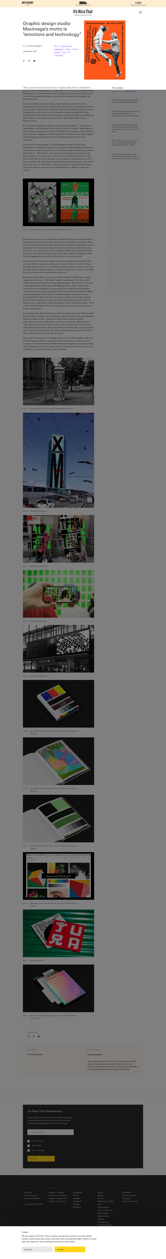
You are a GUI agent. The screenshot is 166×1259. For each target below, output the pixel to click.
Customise (28, 1249)
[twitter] (29, 61)
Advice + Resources (57, 1198)
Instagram (77, 1192)
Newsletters (103, 1222)
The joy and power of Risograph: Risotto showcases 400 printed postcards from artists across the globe (125, 128)
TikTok (76, 1195)
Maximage (46, 91)
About (100, 1192)
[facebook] (24, 61)
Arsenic (73, 239)
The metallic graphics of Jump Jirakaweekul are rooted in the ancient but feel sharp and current (125, 156)
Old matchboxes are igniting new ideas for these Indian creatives (125, 101)
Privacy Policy (104, 1207)
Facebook (77, 1201)
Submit (101, 1195)
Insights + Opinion (56, 1192)
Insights (101, 1219)
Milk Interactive (64, 286)
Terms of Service (105, 1210)
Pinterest (77, 1207)
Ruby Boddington (35, 46)
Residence (126, 1192)
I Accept (60, 1249)
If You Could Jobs (130, 1201)
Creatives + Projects (58, 1195)
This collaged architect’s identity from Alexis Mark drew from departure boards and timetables (125, 113)
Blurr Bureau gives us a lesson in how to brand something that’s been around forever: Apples (125, 143)
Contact (101, 1198)
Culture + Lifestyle (57, 1201)
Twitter (76, 1204)
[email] (34, 61)
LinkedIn (76, 1198)
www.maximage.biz (35, 1054)
